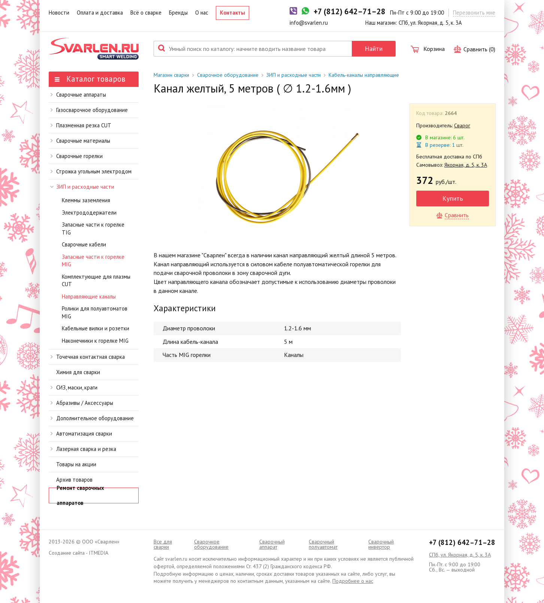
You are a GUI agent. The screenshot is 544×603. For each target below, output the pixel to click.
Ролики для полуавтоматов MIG (94, 312)
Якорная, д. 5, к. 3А (465, 164)
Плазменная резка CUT (81, 125)
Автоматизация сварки (81, 433)
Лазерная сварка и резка (83, 448)
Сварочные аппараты (78, 94)
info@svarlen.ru (309, 22)
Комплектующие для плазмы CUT (96, 280)
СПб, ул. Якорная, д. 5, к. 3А (460, 554)
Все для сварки (163, 544)
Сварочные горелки (77, 156)
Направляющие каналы (89, 296)
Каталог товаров (90, 79)
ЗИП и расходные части (82, 186)
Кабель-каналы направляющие (364, 75)
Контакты (232, 12)
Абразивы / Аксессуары (82, 402)
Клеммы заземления (86, 200)
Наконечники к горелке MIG (95, 340)
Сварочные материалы (80, 140)
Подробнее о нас (352, 581)
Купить (452, 198)
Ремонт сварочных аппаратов (80, 495)
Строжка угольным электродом (91, 171)
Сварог (462, 125)
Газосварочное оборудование (89, 109)
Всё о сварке (145, 12)
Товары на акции (76, 464)
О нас (201, 12)
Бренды (178, 12)
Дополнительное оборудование (92, 418)
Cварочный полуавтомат (323, 544)
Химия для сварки (78, 372)
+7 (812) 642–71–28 (462, 542)
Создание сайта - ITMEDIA (78, 552)
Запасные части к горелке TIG (93, 228)
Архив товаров (74, 479)
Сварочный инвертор (381, 544)
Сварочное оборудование (228, 75)
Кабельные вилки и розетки (95, 328)
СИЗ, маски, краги (74, 387)
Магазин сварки (171, 75)
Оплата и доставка (100, 12)
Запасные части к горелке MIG (93, 260)
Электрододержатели (89, 212)
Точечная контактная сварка (88, 356)
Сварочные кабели (84, 244)
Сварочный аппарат (272, 544)
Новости (59, 12)
